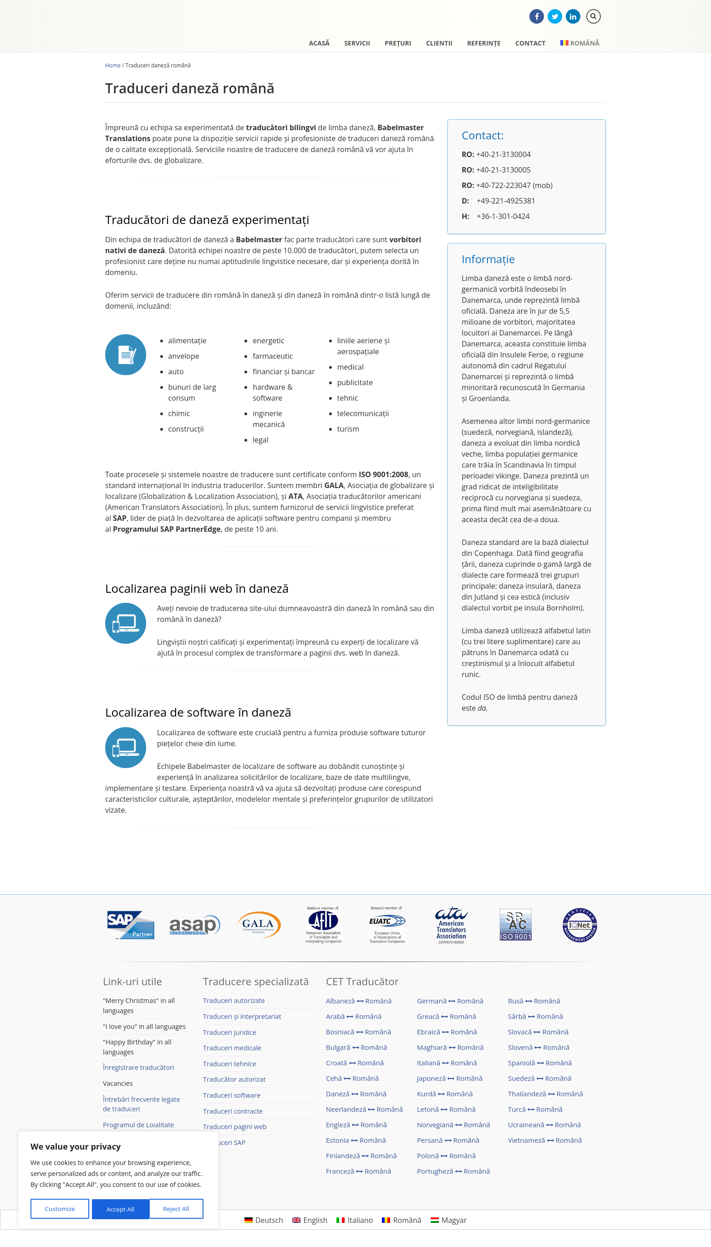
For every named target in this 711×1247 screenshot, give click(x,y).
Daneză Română (356, 1097)
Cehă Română (352, 1081)
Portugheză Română (453, 1174)
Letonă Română (446, 1112)
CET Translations (153, 30)
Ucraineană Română (544, 1128)
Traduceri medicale (232, 1051)
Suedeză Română (540, 1081)
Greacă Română (446, 1019)
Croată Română (355, 1066)
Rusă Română (534, 1004)
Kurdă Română (445, 1097)
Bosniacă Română (358, 1035)
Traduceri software (231, 1098)
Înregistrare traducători (138, 1071)
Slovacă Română (538, 1035)
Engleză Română (356, 1128)
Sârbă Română (535, 1019)
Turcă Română (535, 1112)
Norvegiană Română (453, 1128)
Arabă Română (353, 1019)
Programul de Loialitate (138, 1128)
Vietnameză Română (545, 1143)
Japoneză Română (449, 1081)
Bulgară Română (356, 1050)
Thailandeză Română (545, 1097)
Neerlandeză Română (364, 1112)
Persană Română (448, 1143)
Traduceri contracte (233, 1114)
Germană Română (450, 1004)
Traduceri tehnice (229, 1067)
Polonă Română (446, 1159)
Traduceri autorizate (234, 1004)
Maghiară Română (450, 1050)
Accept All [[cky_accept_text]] (178, 1209)
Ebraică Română (447, 1035)
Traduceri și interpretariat (242, 1020)
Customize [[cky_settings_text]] (59, 1209)
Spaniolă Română (540, 1066)
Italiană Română (447, 1066)
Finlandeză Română (361, 1159)
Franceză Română (358, 1174)
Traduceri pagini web (235, 1130)
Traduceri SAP (224, 1146)
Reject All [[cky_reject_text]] (119, 1209)
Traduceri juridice (229, 1036)
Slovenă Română (538, 1050)
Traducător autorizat (234, 1083)
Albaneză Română (359, 1004)
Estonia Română (356, 1143)
